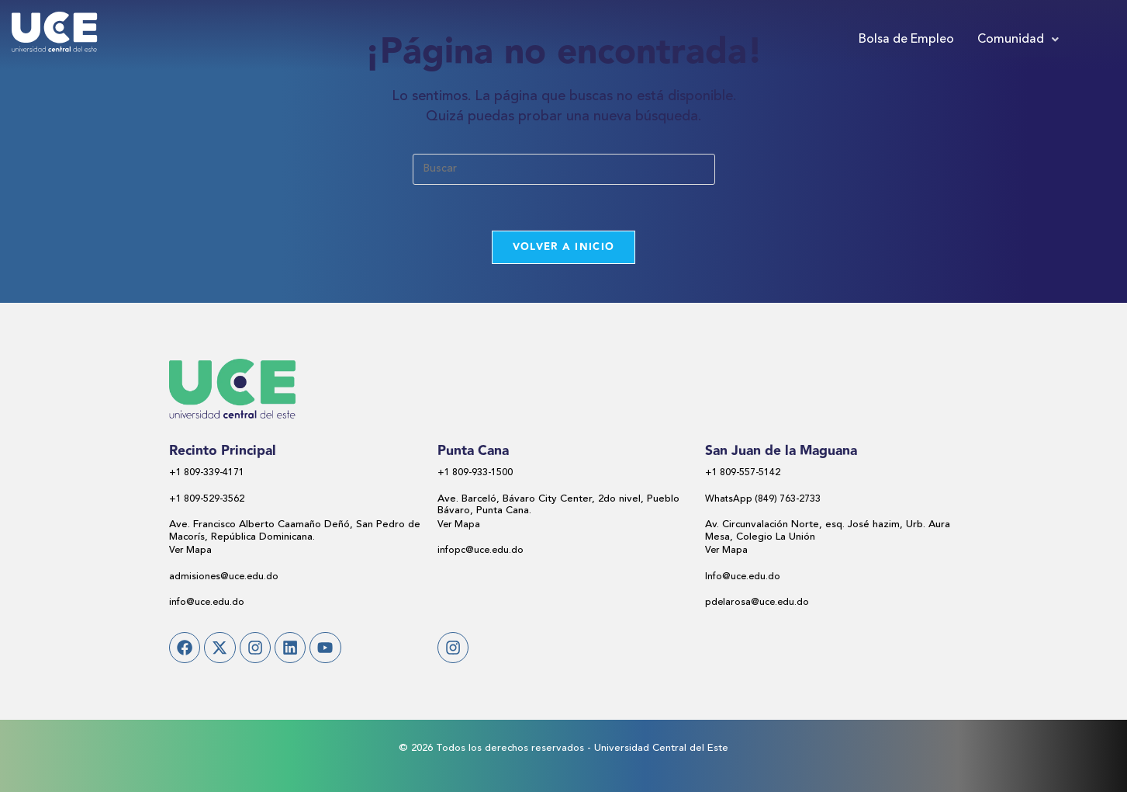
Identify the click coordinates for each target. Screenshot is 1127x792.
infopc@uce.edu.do (481, 552)
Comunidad (1018, 39)
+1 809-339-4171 (208, 474)
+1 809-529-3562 (208, 500)
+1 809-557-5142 (744, 474)
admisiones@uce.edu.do (225, 577)
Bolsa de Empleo (906, 39)
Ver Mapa (191, 552)
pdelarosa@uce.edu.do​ (758, 604)
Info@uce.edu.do (744, 577)
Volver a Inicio (564, 247)
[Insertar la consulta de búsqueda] (564, 169)
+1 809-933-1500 (476, 474)
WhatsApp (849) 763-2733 (765, 500)
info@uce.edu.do (208, 604)
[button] (1018, 39)
